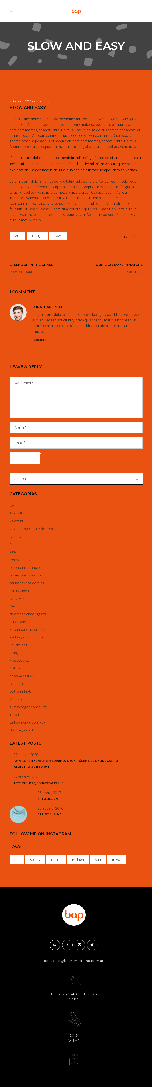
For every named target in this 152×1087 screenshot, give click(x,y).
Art (17, 236)
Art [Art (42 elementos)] (16, 860)
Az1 (12, 544)
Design (37, 236)
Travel (14, 715)
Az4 (13, 552)
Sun (58, 236)
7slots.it (16, 513)
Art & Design (48, 799)
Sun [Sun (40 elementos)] (98, 860)
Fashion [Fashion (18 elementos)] (78, 860)
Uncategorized (21, 730)
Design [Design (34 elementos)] (56, 860)
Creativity (17, 598)
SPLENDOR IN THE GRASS (31, 265)
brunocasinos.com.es (27, 583)
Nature (15, 668)
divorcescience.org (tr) (28, 614)
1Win (13, 505)
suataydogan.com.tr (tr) (28, 707)
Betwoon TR (20, 560)
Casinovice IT (20, 591)
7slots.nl (16, 521)
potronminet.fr (21, 691)
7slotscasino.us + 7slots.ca (31, 529)
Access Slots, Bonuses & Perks (38, 783)
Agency (15, 536)
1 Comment (133, 236)
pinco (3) (17, 684)
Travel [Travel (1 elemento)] (116, 860)
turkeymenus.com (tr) (27, 722)
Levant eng (18, 645)
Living (14, 653)
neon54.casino (21, 676)
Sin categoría (20, 699)
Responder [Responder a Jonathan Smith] (42, 340)
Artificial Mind (50, 814)
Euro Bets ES (21, 622)
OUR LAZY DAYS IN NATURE (119, 265)
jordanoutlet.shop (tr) (27, 629)
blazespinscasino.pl (25, 567)
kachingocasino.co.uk (26, 637)
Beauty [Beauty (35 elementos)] (35, 860)
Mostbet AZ (19, 660)
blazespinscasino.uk (25, 575)
